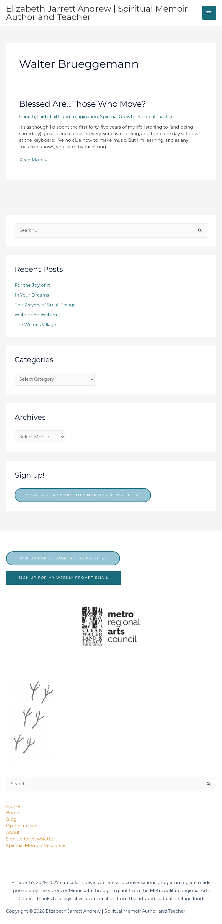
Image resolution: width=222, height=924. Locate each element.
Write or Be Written (36, 314)
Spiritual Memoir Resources (36, 845)
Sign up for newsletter (30, 839)
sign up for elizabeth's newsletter (62, 558)
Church (27, 116)
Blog (11, 819)
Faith (42, 116)
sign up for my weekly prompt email (63, 578)
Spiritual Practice (156, 116)
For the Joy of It (32, 285)
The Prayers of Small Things (45, 305)
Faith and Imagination (74, 116)
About (13, 832)
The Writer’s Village (35, 324)
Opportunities (21, 826)
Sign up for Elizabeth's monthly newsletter (82, 495)
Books (13, 812)
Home (13, 806)
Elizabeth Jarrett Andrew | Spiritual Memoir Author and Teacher (97, 13)
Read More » (33, 160)
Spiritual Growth (117, 116)
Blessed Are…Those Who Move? (82, 104)
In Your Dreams (32, 295)
